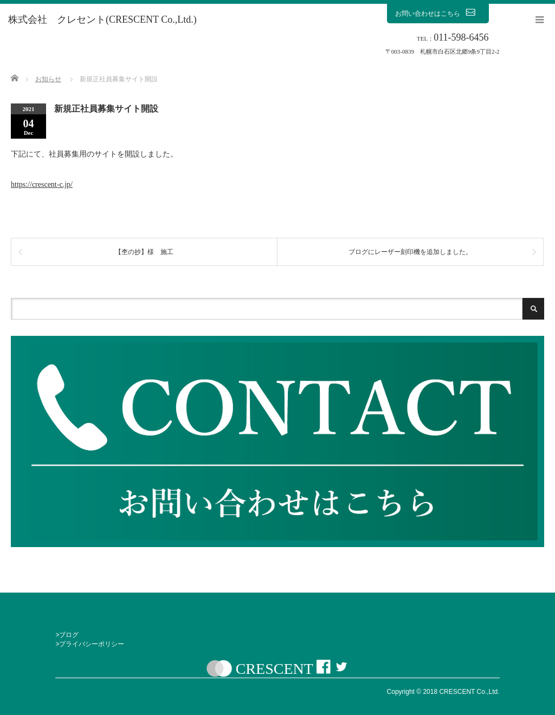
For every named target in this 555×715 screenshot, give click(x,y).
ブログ (69, 635)
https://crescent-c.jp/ (42, 184)
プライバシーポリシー (91, 644)
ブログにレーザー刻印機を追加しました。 (410, 252)
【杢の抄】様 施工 (144, 252)
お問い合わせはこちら (438, 13)
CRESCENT (274, 668)
